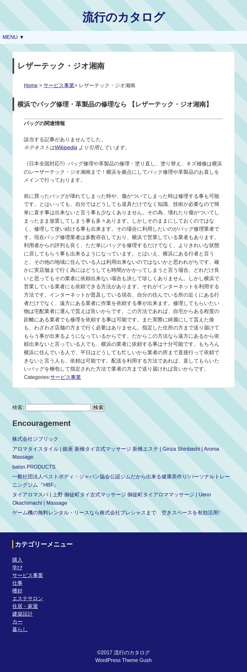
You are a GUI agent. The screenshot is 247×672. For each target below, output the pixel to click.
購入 (17, 560)
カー (17, 621)
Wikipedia (66, 147)
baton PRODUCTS (33, 467)
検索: (18, 407)
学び (17, 567)
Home (31, 85)
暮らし (20, 629)
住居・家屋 (25, 606)
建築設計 (22, 614)
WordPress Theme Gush (123, 660)
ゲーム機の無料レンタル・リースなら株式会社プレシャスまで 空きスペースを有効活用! (115, 512)
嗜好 (17, 591)
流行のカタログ (123, 17)
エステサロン (27, 598)
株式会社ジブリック (35, 439)
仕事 (17, 583)
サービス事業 (58, 85)
